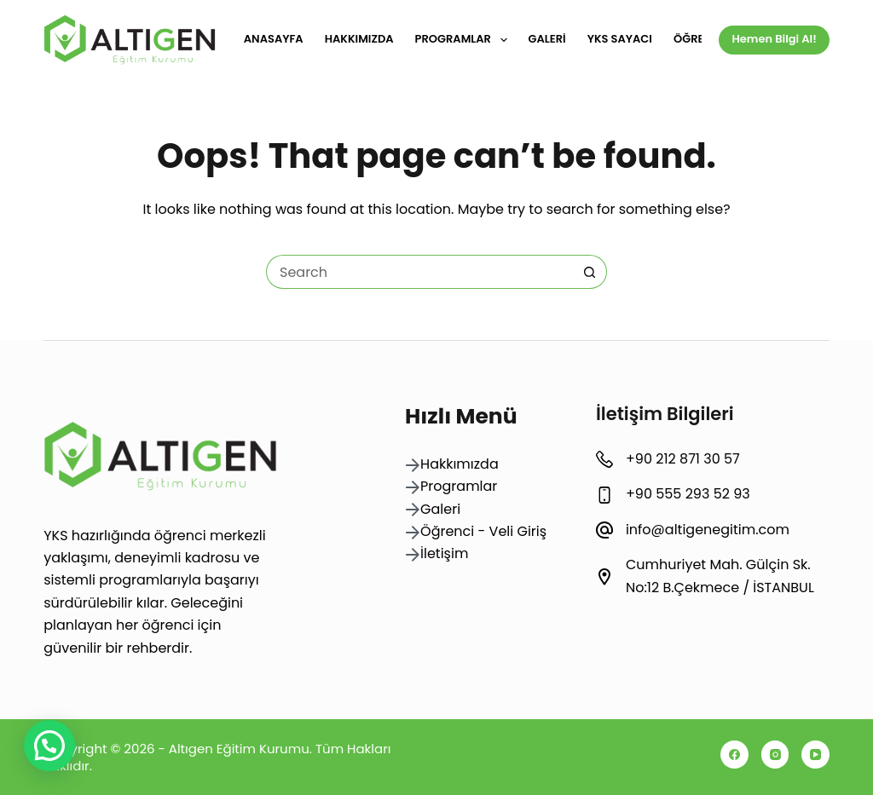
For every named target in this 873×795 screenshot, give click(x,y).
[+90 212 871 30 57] (604, 459)
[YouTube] (815, 754)
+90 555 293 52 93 (688, 494)
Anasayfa (274, 39)
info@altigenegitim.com (707, 529)
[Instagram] (775, 754)
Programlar (464, 40)
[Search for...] (419, 272)
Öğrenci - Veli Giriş (483, 531)
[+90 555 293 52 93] (604, 495)
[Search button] (590, 272)
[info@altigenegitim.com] (604, 530)
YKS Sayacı (619, 39)
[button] (49, 745)
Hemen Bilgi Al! (773, 39)
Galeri (547, 39)
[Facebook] (734, 754)
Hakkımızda (359, 39)
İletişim (444, 553)
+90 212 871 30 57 (683, 459)
